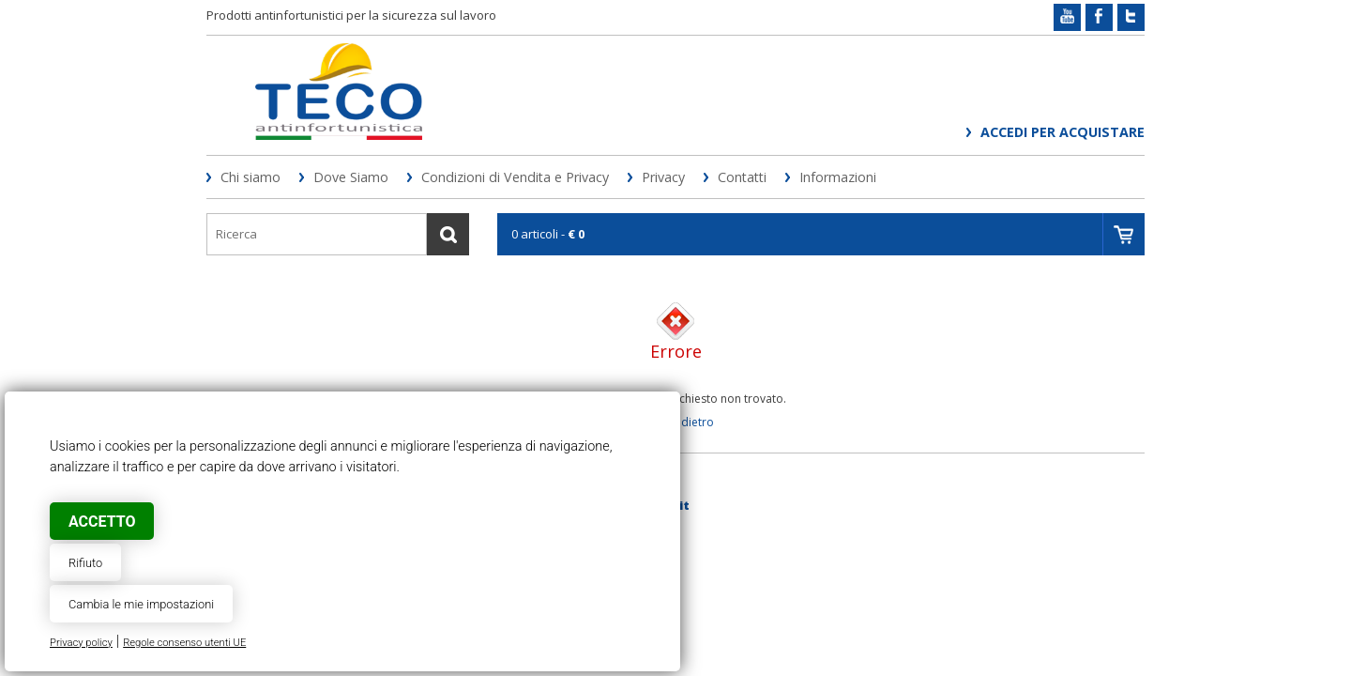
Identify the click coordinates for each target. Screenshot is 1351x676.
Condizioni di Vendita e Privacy (515, 177)
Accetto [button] (101, 521)
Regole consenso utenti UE (184, 643)
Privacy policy (81, 643)
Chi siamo (250, 177)
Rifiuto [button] (85, 563)
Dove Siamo (350, 177)
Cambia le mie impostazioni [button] (141, 604)
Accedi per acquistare (1062, 132)
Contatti (742, 177)
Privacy (663, 177)
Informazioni (837, 177)
